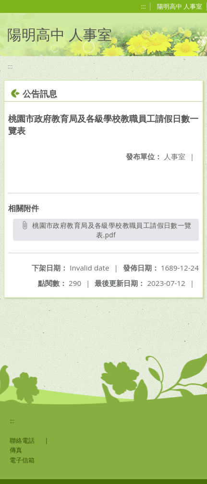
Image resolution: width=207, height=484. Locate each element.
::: (143, 6)
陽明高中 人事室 (179, 6)
